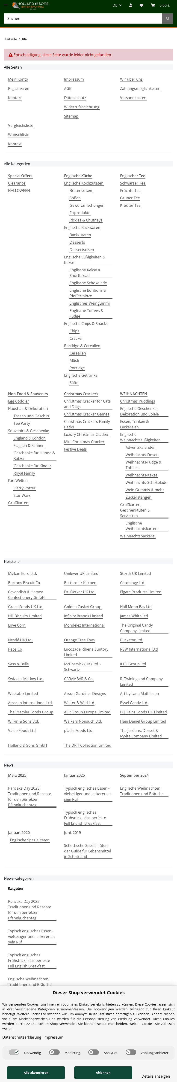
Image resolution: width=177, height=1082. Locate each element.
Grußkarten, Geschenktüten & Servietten (135, 510)
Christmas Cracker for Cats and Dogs (87, 404)
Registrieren (18, 88)
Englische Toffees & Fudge (86, 313)
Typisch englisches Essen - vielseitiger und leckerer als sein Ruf (87, 794)
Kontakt (15, 97)
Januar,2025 (74, 775)
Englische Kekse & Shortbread (85, 272)
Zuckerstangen (138, 497)
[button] (130, 5)
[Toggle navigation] (6, 3)
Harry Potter (24, 488)
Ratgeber (16, 888)
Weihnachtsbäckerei (137, 536)
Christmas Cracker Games (86, 414)
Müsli (74, 360)
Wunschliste (18, 134)
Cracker (76, 338)
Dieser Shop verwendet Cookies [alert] (89, 992)
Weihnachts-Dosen (142, 454)
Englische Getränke (80, 375)
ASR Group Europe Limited (87, 712)
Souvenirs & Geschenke (28, 430)
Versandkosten (133, 97)
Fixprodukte (80, 212)
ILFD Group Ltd (133, 664)
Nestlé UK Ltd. (20, 640)
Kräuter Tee (130, 205)
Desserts (77, 242)
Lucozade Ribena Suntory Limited (86, 652)
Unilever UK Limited (81, 573)
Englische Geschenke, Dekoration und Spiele (139, 411)
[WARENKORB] (160, 5)
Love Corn (17, 625)
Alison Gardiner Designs (85, 693)
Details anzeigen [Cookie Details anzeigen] (152, 1076)
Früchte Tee (130, 190)
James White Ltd (134, 615)
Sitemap (71, 116)
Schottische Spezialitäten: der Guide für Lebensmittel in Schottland (87, 851)
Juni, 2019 (72, 832)
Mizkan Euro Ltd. (22, 573)
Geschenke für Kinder (32, 465)
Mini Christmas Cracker (84, 441)
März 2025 (17, 775)
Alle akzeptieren (34, 1072)
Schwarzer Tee (132, 183)
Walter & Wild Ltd (79, 702)
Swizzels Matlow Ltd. (25, 678)
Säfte (74, 382)
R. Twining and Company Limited (141, 681)
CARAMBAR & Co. (79, 678)
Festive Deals (75, 449)
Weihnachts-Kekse (141, 475)
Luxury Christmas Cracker (86, 434)
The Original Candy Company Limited (136, 628)
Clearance (16, 183)
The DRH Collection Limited (87, 745)
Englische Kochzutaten (83, 183)
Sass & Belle (18, 664)
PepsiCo (15, 649)
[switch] (14, 1052)
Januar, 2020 (19, 832)
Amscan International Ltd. (30, 702)
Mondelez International (84, 625)
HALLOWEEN (19, 190)
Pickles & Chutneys (86, 220)
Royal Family (24, 473)
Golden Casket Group (82, 606)
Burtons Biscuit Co (24, 582)
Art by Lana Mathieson (139, 693)
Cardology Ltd (132, 582)
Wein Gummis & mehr (145, 489)
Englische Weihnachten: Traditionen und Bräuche (142, 791)
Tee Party (22, 423)
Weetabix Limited (23, 693)
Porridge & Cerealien (82, 345)
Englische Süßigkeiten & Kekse (84, 260)
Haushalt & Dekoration (28, 408)
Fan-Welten (18, 480)
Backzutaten (80, 234)
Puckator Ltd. (131, 640)
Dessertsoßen (82, 249)
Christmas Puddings (137, 401)
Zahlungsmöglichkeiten (140, 88)
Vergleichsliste (20, 125)
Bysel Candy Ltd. (134, 702)
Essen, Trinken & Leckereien (134, 424)
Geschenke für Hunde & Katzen (34, 455)
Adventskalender (140, 447)
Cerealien (78, 353)
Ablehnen (97, 1072)
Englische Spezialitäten (30, 840)
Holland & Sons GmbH (27, 745)
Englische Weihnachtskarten (141, 526)
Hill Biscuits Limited (25, 615)
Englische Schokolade (88, 282)
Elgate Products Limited (140, 591)
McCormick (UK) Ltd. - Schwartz (82, 666)
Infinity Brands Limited (83, 615)
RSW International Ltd (139, 649)
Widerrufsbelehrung (81, 106)
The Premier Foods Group (30, 712)
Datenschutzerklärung (21, 1037)
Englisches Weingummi (90, 303)
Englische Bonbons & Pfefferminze (88, 293)
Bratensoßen (81, 190)
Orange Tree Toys (79, 640)
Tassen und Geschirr (32, 415)
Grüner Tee (130, 197)
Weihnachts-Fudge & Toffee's (144, 465)
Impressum (74, 79)
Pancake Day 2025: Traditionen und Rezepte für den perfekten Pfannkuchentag (29, 796)
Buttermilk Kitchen (80, 582)
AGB (67, 88)
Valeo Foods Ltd (22, 730)
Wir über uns (131, 79)
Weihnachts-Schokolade (146, 482)
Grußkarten (18, 502)
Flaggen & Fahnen (29, 445)
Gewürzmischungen (87, 205)
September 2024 (134, 775)
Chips (74, 330)
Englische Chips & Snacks (86, 323)
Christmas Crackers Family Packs (87, 424)
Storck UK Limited (135, 573)
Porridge (77, 367)
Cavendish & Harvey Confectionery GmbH (26, 594)
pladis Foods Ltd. (78, 730)
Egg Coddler (18, 401)
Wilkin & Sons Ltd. (23, 721)
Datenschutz (75, 97)
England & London (30, 438)
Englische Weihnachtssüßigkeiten (140, 437)
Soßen (75, 197)
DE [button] (114, 5)
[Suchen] (83, 18)
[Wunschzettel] (141, 5)
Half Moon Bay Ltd (136, 606)
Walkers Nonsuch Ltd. (83, 721)
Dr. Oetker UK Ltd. (79, 591)
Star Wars (22, 495)
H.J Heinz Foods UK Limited (143, 712)
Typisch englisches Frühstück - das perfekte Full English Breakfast (85, 818)
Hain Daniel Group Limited (143, 721)
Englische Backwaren (82, 227)
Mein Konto (18, 79)
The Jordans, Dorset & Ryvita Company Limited (141, 733)
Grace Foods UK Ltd (25, 606)
